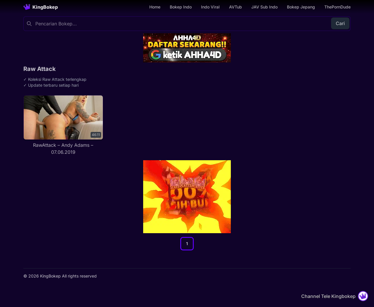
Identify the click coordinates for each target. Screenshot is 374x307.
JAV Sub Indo (264, 6)
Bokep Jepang (301, 6)
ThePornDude (337, 6)
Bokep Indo (181, 6)
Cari (340, 23)
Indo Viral (210, 6)
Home (154, 6)
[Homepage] (40, 7)
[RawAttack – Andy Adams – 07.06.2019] (63, 125)
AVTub (235, 6)
